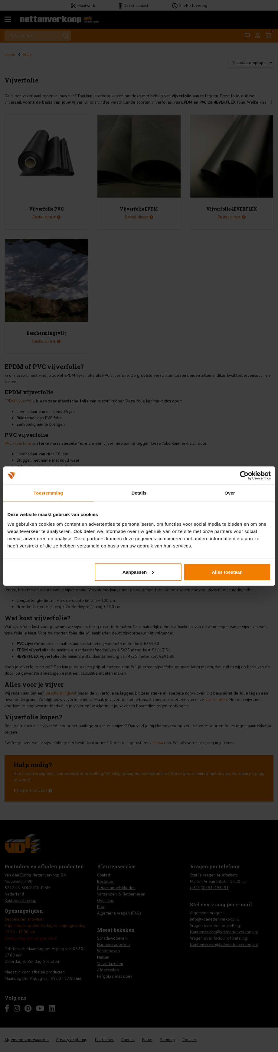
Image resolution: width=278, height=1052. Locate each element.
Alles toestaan (227, 571)
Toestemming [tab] (48, 492)
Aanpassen (138, 571)
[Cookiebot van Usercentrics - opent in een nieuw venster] (244, 475)
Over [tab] (229, 492)
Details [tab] (139, 492)
